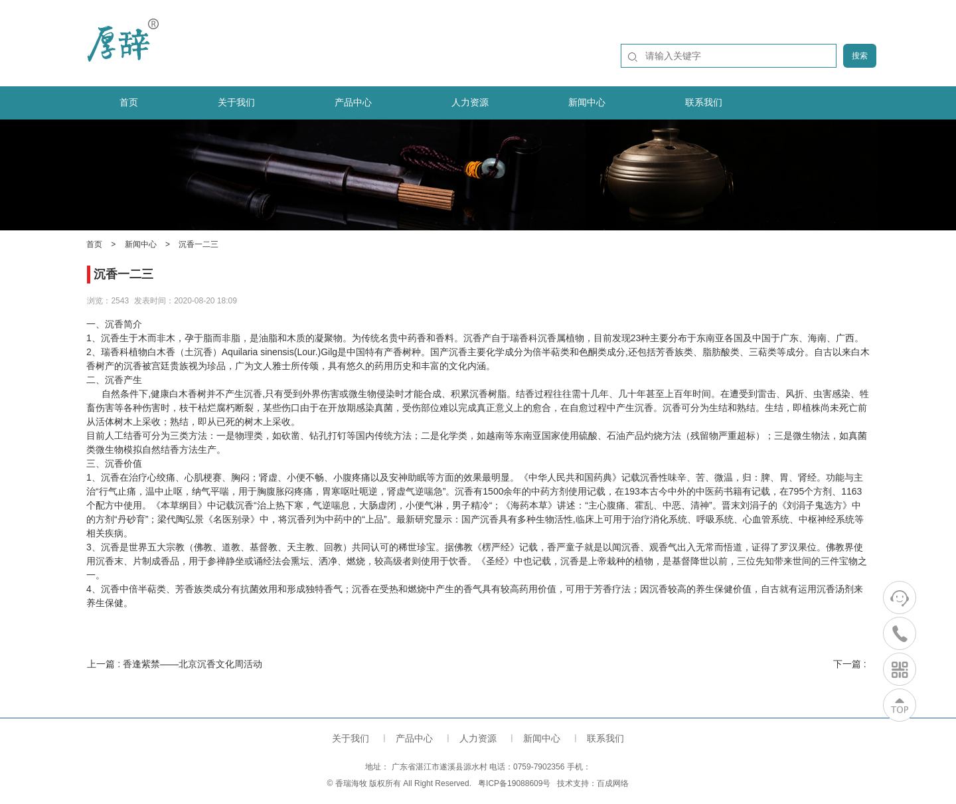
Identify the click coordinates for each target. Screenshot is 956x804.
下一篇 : (851, 664)
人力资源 (470, 103)
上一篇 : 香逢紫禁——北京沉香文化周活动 (174, 664)
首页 (129, 103)
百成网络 (613, 783)
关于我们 (236, 103)
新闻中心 (586, 103)
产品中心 (353, 103)
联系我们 (703, 103)
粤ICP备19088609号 (514, 783)
